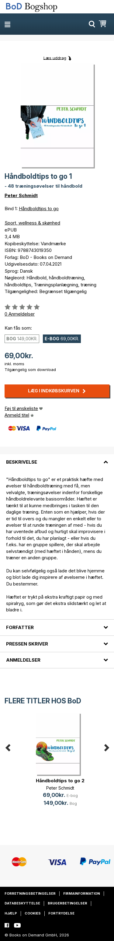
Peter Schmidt (21, 195)
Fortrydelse (61, 913)
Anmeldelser (23, 660)
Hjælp (11, 913)
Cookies (33, 913)
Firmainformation (81, 893)
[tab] (57, 458)
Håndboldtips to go (39, 208)
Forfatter (20, 627)
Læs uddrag (54, 57)
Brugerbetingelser (67, 903)
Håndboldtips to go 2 (60, 781)
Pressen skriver (27, 644)
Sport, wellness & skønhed (32, 223)
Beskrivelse (21, 462)
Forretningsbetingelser (30, 893)
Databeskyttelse (22, 903)
